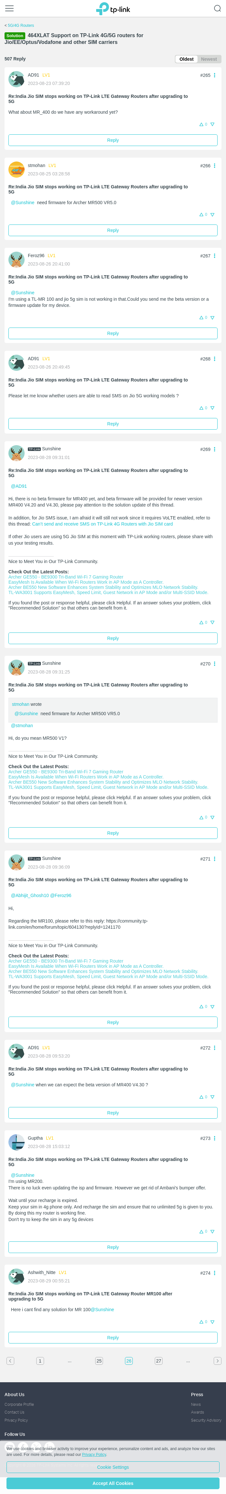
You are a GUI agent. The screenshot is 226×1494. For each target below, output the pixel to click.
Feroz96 (36, 255)
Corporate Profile (19, 1404)
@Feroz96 (61, 895)
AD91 (33, 75)
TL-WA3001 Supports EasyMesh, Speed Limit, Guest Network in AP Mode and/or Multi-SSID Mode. (108, 592)
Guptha (35, 1138)
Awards (197, 1412)
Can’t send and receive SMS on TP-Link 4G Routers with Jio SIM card (102, 524)
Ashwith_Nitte (42, 1272)
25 (99, 1360)
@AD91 (19, 486)
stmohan (36, 165)
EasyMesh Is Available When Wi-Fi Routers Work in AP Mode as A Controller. (86, 582)
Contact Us (14, 1412)
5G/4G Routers (21, 25)
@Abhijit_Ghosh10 (30, 895)
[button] (214, 75)
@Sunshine (23, 202)
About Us (14, 1394)
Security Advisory (206, 1420)
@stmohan (22, 725)
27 (158, 1360)
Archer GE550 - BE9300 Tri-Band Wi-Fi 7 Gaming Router (65, 577)
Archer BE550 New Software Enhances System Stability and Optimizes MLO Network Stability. (103, 587)
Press (197, 1394)
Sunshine (51, 448)
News (196, 1404)
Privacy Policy (16, 1420)
